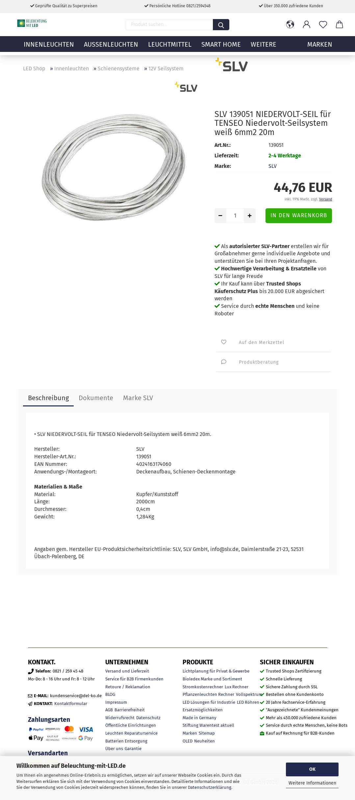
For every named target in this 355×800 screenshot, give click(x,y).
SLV (272, 166)
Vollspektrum (249, 694)
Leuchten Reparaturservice (131, 733)
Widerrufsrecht (120, 717)
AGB (109, 709)
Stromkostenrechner (203, 686)
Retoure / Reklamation (127, 686)
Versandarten (48, 753)
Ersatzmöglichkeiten (203, 709)
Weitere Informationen (312, 783)
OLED (187, 741)
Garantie (133, 748)
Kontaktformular (70, 703)
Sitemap (207, 733)
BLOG (110, 694)
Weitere (263, 48)
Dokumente (96, 398)
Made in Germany (199, 717)
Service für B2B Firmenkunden (134, 678)
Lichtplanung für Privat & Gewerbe (216, 671)
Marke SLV (138, 398)
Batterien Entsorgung (126, 741)
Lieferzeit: (227, 155)
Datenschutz (148, 717)
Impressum (116, 702)
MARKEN (319, 48)
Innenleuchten (49, 48)
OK (312, 769)
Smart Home (221, 48)
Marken (190, 733)
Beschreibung (48, 398)
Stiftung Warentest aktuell (208, 725)
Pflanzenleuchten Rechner (208, 694)
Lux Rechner (236, 686)
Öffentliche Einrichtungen (130, 725)
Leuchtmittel (169, 48)
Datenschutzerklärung (209, 787)
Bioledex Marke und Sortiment (212, 678)
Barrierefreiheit (129, 709)
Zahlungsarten (49, 719)
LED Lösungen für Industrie (209, 702)
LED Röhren (248, 702)
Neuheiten (204, 741)
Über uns (114, 748)
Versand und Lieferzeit (127, 671)
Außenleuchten (111, 48)
